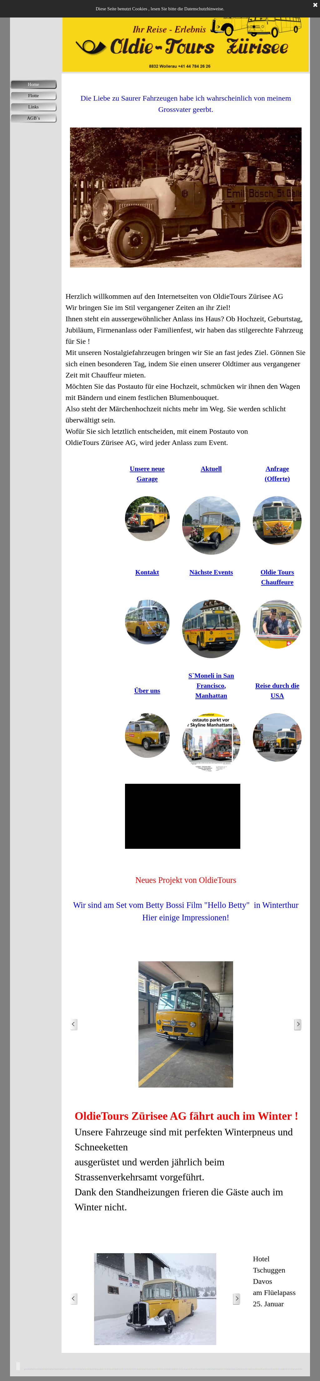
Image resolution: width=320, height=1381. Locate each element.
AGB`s (33, 118)
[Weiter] (298, 1024)
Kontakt (147, 572)
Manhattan (211, 695)
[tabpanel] (186, 98)
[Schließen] (315, 5)
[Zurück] (74, 1024)
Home (33, 84)
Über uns (147, 690)
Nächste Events (211, 572)
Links (33, 106)
